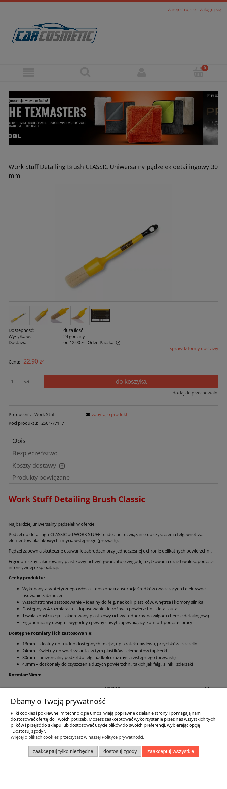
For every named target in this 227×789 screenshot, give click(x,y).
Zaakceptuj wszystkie (170, 751)
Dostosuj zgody (120, 751)
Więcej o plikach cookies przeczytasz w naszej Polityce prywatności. (77, 737)
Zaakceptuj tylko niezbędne (63, 751)
